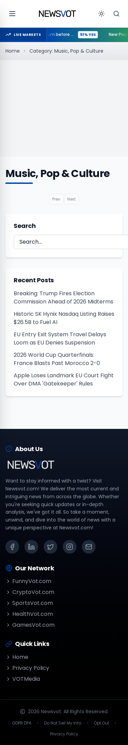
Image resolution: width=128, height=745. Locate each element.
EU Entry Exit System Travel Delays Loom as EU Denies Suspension (60, 338)
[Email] (89, 547)
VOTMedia (22, 679)
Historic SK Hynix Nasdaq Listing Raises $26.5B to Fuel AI (64, 318)
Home (12, 51)
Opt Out (101, 723)
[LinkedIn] (31, 547)
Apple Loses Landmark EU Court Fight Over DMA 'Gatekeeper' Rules (64, 379)
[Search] (116, 14)
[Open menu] (12, 14)
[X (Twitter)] (50, 547)
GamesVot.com (30, 625)
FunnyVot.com (28, 581)
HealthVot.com (29, 614)
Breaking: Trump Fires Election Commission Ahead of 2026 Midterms (63, 297)
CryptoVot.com (29, 592)
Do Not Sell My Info (62, 723)
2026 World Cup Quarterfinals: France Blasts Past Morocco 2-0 (57, 359)
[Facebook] (12, 547)
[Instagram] (69, 547)
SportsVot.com (29, 603)
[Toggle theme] (101, 14)
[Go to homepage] (57, 13)
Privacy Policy (27, 668)
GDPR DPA (21, 723)
